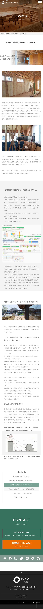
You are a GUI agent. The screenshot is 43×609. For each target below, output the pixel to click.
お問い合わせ (36, 602)
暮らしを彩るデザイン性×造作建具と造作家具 (21, 493)
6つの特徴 (7, 33)
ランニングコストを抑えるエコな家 (21, 498)
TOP (2, 33)
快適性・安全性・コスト (21, 502)
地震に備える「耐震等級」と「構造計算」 (21, 485)
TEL (7, 602)
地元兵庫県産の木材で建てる (21, 481)
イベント (21, 602)
